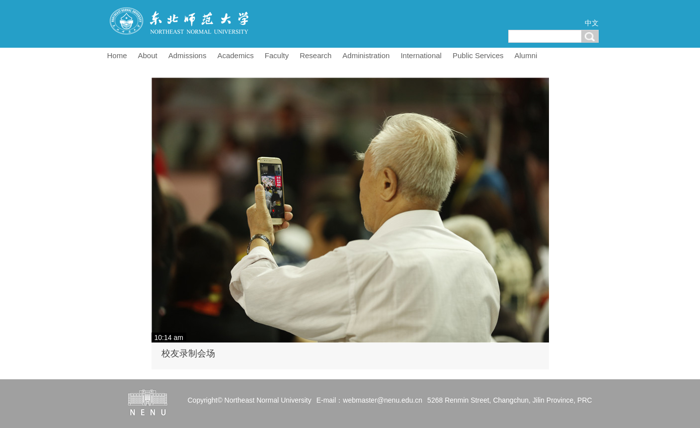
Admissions (187, 55)
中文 (592, 23)
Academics (235, 55)
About (147, 55)
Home (117, 55)
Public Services (478, 55)
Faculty (277, 55)
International (421, 55)
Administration (365, 55)
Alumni (526, 55)
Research (315, 55)
